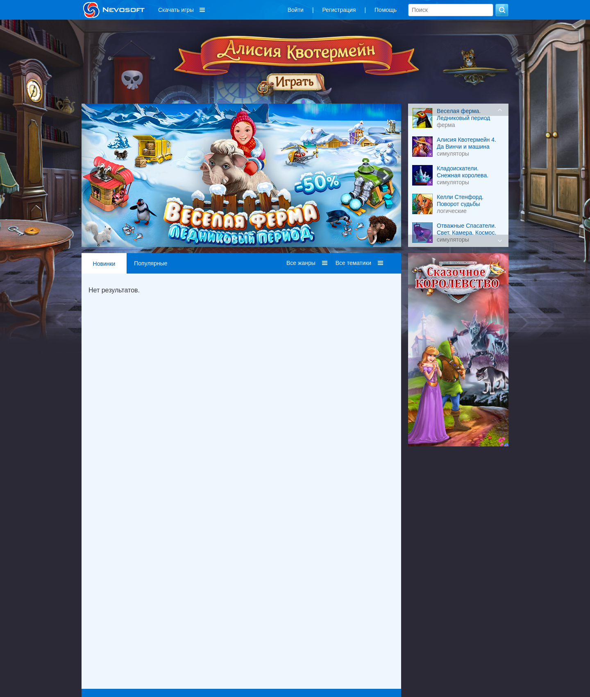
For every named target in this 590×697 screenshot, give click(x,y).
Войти (296, 10)
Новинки (104, 263)
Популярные (150, 263)
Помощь (385, 10)
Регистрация (339, 10)
